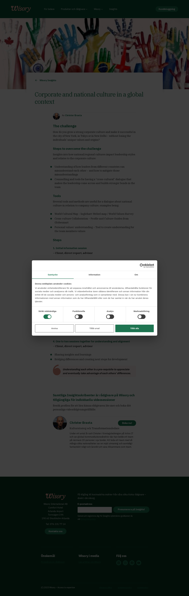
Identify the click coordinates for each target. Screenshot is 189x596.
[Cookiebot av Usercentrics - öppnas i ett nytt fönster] (142, 265)
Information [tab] (94, 274)
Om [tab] (136, 274)
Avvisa (54, 328)
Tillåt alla (134, 328)
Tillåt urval (94, 328)
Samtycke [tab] (53, 274)
